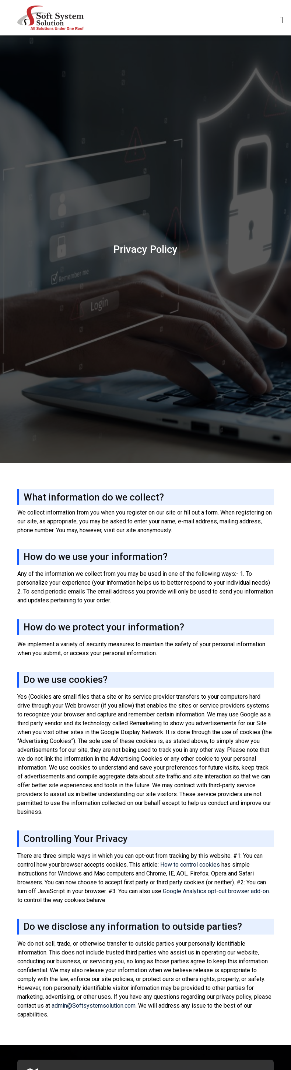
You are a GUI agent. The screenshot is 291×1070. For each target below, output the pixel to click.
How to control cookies (190, 864)
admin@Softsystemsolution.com (94, 1005)
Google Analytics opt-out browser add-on (216, 891)
